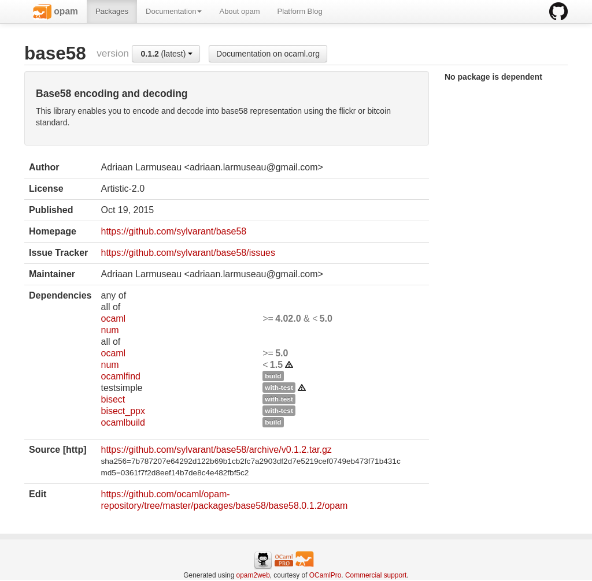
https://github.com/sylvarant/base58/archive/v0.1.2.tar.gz (216, 450)
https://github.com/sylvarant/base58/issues (188, 253)
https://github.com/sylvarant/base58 (173, 231)
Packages (111, 11)
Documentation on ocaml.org (268, 53)
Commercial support (375, 575)
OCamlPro (325, 575)
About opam (239, 11)
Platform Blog (300, 11)
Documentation (174, 11)
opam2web (253, 575)
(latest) (167, 53)
